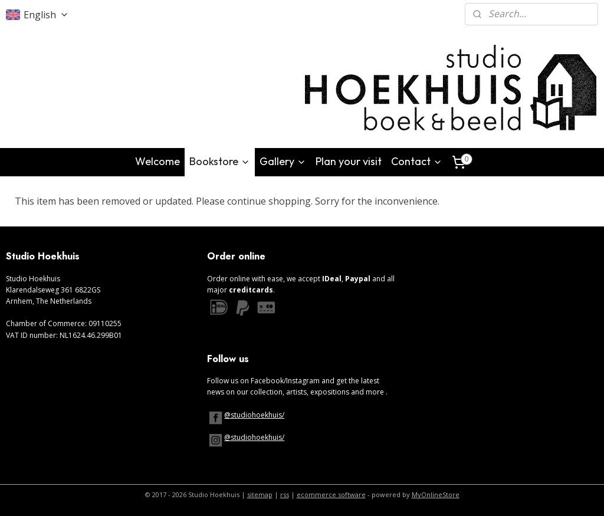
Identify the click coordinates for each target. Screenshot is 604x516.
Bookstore (219, 161)
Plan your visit (349, 161)
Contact (416, 161)
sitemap (260, 494)
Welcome (157, 161)
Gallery (283, 161)
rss (284, 494)
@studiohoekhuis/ (254, 415)
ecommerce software (331, 494)
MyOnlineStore (435, 494)
